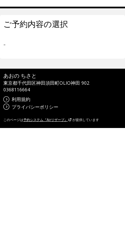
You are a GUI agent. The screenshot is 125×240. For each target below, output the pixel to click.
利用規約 (16, 99)
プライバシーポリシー (30, 107)
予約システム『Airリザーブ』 (47, 119)
